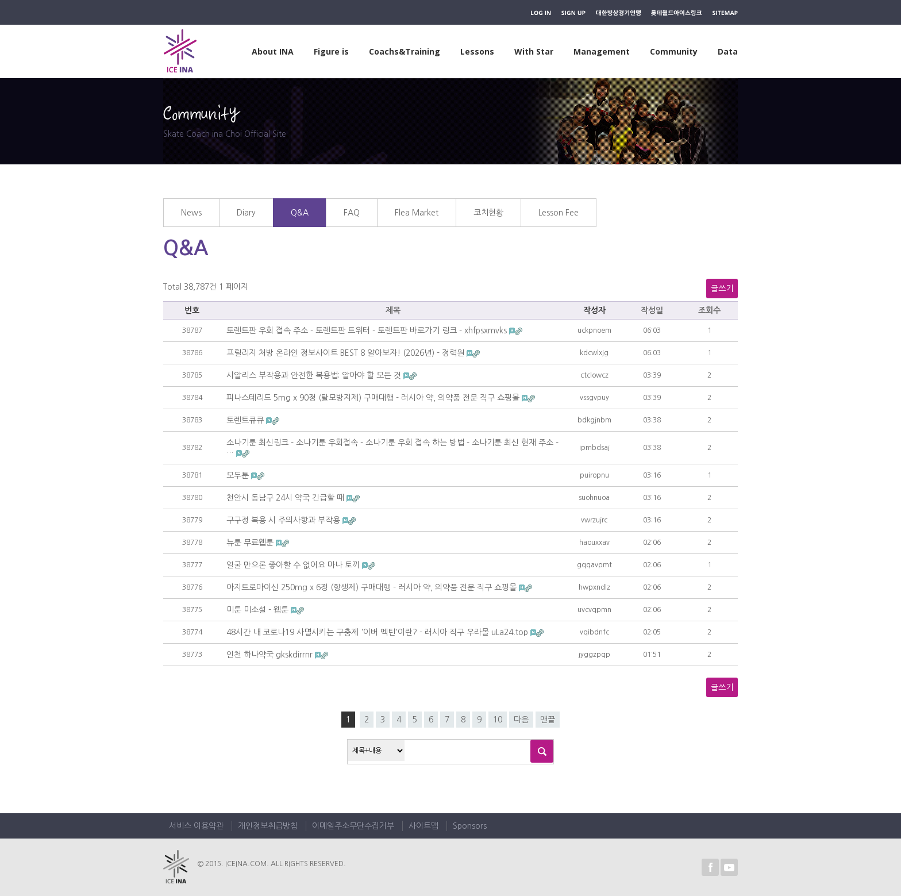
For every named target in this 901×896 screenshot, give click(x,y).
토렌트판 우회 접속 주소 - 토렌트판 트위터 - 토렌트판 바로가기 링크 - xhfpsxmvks (367, 330)
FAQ (352, 213)
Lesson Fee (558, 213)
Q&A (300, 213)
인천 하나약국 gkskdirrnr (270, 655)
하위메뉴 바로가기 (0, 0)
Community (674, 51)
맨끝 (547, 720)
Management (601, 51)
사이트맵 (423, 826)
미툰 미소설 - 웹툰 (258, 610)
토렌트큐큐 (246, 420)
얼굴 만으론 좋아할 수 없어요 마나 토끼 (294, 565)
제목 (393, 310)
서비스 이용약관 (196, 826)
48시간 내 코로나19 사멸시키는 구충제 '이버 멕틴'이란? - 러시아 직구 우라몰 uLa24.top (378, 632)
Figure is (331, 51)
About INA (273, 51)
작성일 (652, 310)
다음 (521, 720)
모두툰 (238, 475)
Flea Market (416, 213)
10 (497, 720)
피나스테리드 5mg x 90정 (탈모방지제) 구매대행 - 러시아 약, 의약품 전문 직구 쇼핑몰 (374, 398)
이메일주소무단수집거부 (353, 826)
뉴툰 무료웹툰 (251, 543)
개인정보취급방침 (268, 826)
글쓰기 (722, 288)
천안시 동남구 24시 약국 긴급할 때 (286, 498)
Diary (246, 213)
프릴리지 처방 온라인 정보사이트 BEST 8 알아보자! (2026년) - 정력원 (346, 353)
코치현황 (488, 213)
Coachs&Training (404, 51)
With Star (533, 51)
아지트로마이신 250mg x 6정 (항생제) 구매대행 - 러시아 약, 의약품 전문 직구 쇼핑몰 (372, 587)
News (191, 213)
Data (728, 51)
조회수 (709, 310)
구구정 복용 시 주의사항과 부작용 (284, 520)
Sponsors (470, 826)
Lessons (477, 51)
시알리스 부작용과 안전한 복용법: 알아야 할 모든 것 (314, 375)
